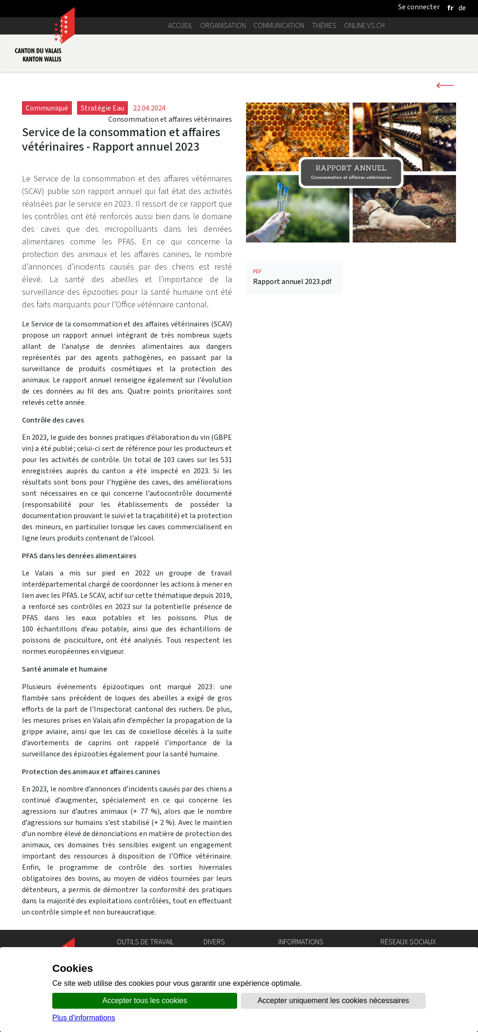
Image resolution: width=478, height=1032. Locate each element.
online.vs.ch (364, 25)
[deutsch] (462, 8)
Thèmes (324, 25)
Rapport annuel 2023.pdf (294, 277)
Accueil (180, 25)
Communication (278, 25)
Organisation (223, 25)
